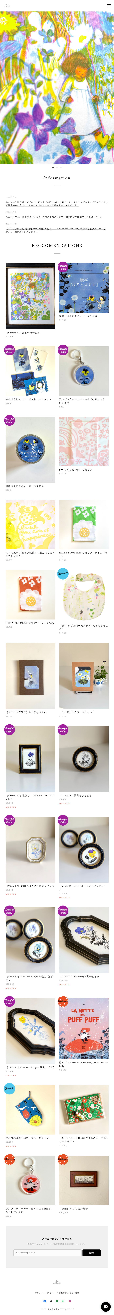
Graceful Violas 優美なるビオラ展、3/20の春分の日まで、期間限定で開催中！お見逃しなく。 (54, 217)
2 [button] (57, 167)
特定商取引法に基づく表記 (68, 1293)
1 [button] (53, 167)
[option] (57, 87)
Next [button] (109, 87)
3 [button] (61, 167)
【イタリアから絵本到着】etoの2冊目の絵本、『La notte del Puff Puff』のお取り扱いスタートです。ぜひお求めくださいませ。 (56, 230)
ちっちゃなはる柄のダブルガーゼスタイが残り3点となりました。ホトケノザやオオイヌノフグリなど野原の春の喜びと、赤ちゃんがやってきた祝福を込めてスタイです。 (57, 204)
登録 (91, 1252)
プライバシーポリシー (44, 1293)
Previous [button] (5, 87)
